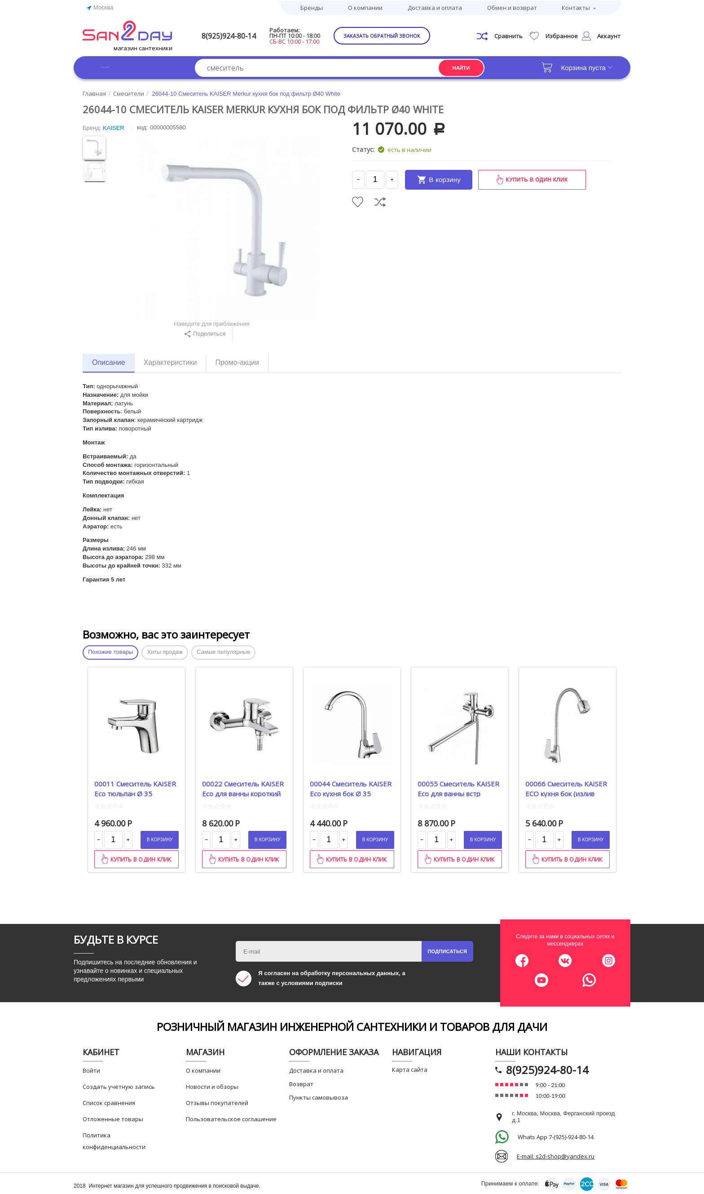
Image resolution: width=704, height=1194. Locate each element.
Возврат (301, 1083)
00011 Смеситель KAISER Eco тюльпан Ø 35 (135, 786)
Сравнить (380, 200)
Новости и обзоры (212, 1085)
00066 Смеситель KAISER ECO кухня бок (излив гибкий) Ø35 (566, 786)
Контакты (576, 7)
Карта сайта (409, 1068)
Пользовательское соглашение (231, 1118)
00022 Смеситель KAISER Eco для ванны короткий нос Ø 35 (243, 786)
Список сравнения (109, 1101)
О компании (365, 7)
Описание (108, 360)
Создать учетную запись (119, 1085)
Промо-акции (237, 360)
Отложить (357, 200)
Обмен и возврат (512, 7)
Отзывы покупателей (217, 1101)
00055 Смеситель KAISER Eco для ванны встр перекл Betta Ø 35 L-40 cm (458, 786)
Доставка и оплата (435, 7)
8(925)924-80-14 (243, 34)
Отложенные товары (113, 1118)
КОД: (142, 126)
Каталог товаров (127, 66)
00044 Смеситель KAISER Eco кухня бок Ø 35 (351, 786)
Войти (91, 1069)
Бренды (311, 7)
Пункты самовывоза (318, 1096)
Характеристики (170, 360)
